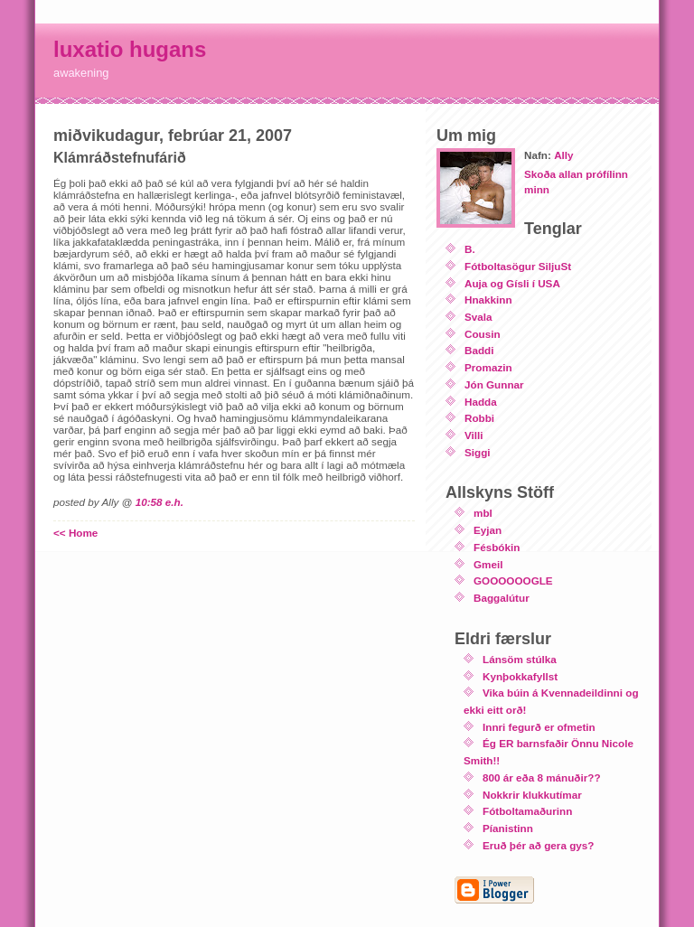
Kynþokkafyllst (520, 676)
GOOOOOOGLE (513, 580)
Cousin (482, 334)
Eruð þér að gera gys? (538, 845)
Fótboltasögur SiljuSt (517, 266)
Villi (473, 435)
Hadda (480, 401)
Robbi (479, 418)
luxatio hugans (129, 49)
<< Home (75, 532)
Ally (563, 155)
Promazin (488, 367)
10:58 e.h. (159, 502)
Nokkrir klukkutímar (532, 795)
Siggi (477, 452)
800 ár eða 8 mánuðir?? (542, 777)
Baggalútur (502, 598)
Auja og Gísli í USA (512, 283)
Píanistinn (508, 828)
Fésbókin (497, 547)
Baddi (478, 350)
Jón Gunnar (494, 384)
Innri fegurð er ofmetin (539, 727)
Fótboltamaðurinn (527, 811)
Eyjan (488, 530)
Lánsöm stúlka (520, 659)
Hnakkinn (488, 299)
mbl (483, 513)
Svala (478, 317)
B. (469, 249)
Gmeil (488, 564)
